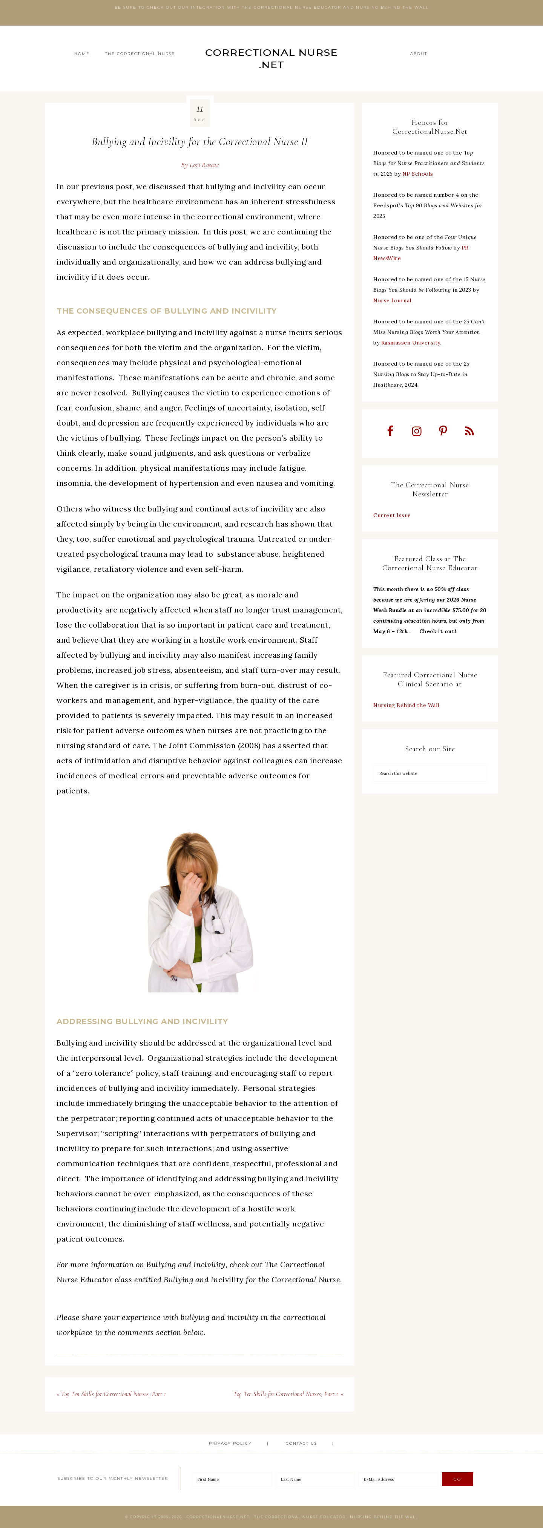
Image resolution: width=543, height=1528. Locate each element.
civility (252, 1279)
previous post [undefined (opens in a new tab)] (107, 186)
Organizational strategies (195, 1058)
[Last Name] (315, 1479)
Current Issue (392, 516)
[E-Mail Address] (398, 1479)
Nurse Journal (392, 300)
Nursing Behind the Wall (406, 706)
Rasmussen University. (411, 342)
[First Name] (232, 1479)
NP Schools (417, 173)
